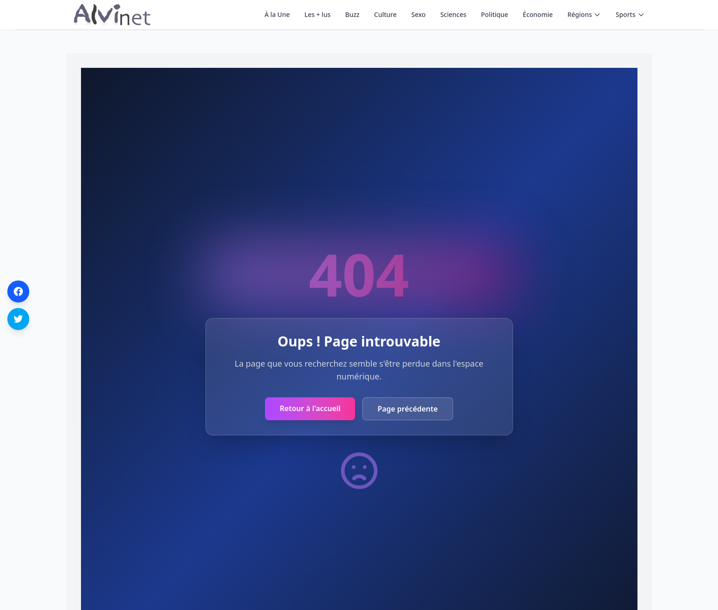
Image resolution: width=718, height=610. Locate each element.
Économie (538, 14)
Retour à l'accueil (310, 408)
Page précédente (408, 409)
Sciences (453, 14)
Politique (494, 14)
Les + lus (317, 14)
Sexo (418, 14)
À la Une (277, 14)
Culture (385, 14)
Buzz (352, 14)
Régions (584, 14)
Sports (629, 14)
